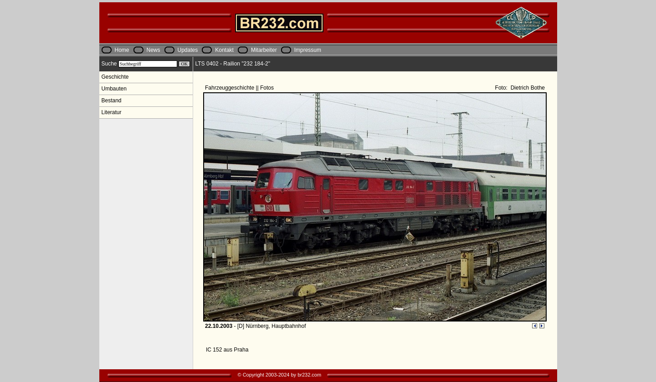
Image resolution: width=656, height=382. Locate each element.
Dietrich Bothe (527, 88)
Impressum (307, 50)
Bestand (112, 100)
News (153, 50)
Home (122, 50)
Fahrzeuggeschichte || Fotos (240, 88)
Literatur (112, 112)
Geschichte (115, 77)
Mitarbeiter (264, 50)
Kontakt (224, 50)
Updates (188, 50)
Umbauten (114, 88)
